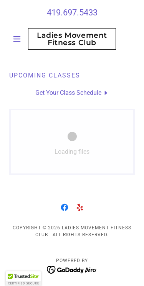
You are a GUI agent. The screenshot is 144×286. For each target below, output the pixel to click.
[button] (18, 39)
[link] (72, 39)
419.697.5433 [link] (72, 12)
